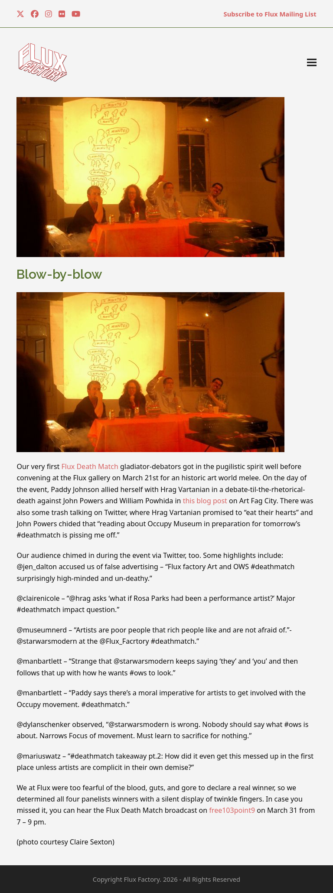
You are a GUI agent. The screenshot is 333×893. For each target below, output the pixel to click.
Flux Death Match (89, 466)
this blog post (205, 500)
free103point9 (232, 810)
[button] (312, 62)
